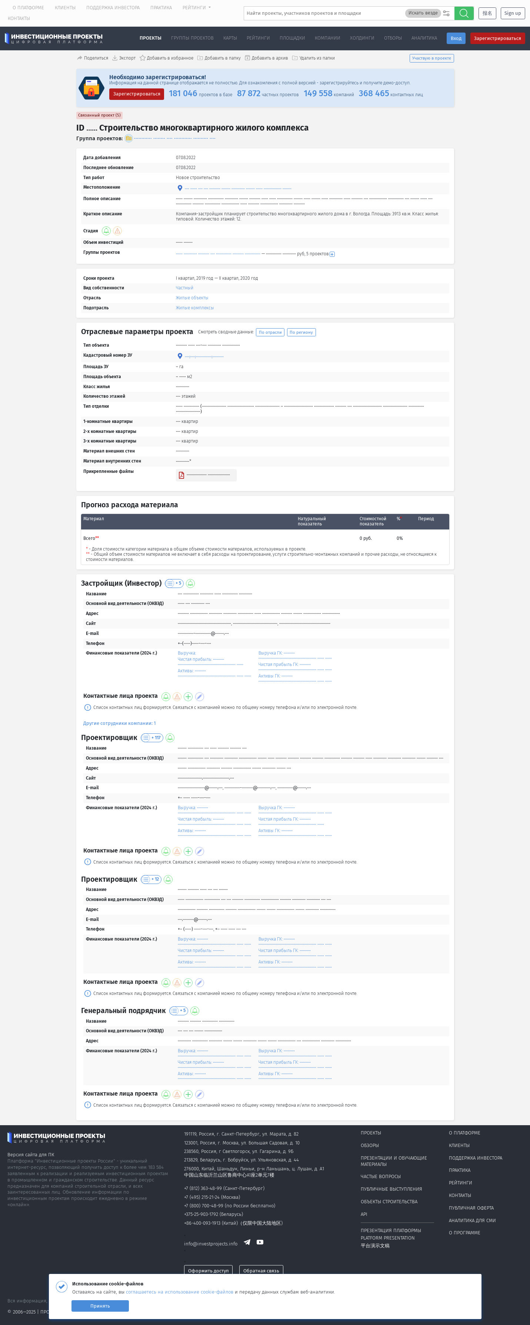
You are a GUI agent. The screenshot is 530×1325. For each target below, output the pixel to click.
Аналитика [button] (424, 38)
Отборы (393, 38)
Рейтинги (460, 1183)
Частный (184, 287)
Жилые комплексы (195, 307)
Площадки (292, 38)
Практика (161, 7)
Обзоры (370, 1145)
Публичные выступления (391, 1189)
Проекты (150, 38)
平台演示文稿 (375, 1245)
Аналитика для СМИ (472, 1220)
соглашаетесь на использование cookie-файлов (180, 1292)
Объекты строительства (389, 1201)
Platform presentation (388, 1238)
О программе (464, 1232)
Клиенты (65, 7)
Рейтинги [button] (195, 7)
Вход (456, 38)
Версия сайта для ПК (30, 1154)
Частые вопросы (381, 1176)
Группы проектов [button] (192, 38)
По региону (301, 332)
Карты (230, 38)
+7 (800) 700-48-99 (203, 1205)
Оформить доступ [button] (208, 1271)
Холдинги (362, 38)
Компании (327, 38)
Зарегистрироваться (497, 38)
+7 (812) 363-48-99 (203, 1188)
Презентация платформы (391, 1230)
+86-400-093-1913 (202, 1223)
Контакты (19, 18)
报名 (487, 13)
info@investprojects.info (210, 1244)
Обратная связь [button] (261, 1271)
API (364, 1214)
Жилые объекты (192, 297)
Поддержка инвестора (113, 7)
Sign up (512, 13)
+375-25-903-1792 (201, 1214)
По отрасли (270, 332)
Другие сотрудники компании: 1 (119, 723)
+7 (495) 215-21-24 (202, 1197)
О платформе (28, 7)
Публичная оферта (471, 1208)
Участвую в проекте (431, 58)
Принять (100, 1306)
